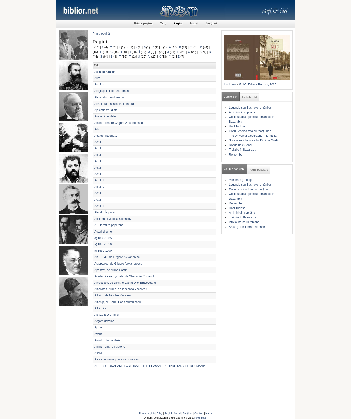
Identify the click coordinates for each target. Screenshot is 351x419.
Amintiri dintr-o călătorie (109, 346)
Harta (208, 413)
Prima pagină (143, 23)
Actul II (98, 148)
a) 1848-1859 (103, 244)
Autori (194, 23)
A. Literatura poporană (108, 225)
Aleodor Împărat (104, 212)
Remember (236, 154)
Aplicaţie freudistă (105, 110)
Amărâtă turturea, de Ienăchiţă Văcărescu (121, 289)
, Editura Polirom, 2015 (261, 84)
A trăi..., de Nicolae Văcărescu (114, 295)
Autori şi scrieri (104, 231)
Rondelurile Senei (240, 145)
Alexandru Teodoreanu (109, 97)
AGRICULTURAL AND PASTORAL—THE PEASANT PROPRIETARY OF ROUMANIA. (150, 366)
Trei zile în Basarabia (242, 149)
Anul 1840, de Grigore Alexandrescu (117, 257)
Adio (97, 129)
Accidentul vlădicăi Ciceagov (112, 218)
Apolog (98, 327)
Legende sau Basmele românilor (250, 107)
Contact (198, 413)
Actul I (98, 142)
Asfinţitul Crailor (104, 71)
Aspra (98, 353)
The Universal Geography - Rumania (252, 135)
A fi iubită (100, 308)
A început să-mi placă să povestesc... (118, 359)
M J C (242, 84)
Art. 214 (99, 84)
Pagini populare (258, 169)
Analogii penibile (105, 116)
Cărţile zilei (230, 96)
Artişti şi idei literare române (112, 91)
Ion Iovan (230, 84)
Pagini (178, 23)
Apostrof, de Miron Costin (110, 270)
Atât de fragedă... (105, 135)
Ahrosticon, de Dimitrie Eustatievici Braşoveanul (125, 282)
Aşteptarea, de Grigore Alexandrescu (118, 263)
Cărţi (163, 23)
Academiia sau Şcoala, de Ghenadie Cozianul (124, 276)
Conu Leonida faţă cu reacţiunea (250, 131)
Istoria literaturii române (244, 222)
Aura (97, 78)
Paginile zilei (249, 97)
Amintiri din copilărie (107, 340)
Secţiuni (211, 23)
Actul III (99, 180)
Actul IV (99, 187)
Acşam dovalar (104, 321)
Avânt (98, 334)
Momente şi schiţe (241, 180)
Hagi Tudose (237, 126)
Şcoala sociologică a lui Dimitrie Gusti (253, 140)
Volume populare (234, 169)
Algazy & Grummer (106, 314)
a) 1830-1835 (103, 238)
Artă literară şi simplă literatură (114, 103)
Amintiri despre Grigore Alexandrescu (118, 123)
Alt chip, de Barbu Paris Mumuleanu (117, 302)
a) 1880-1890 (103, 250)
